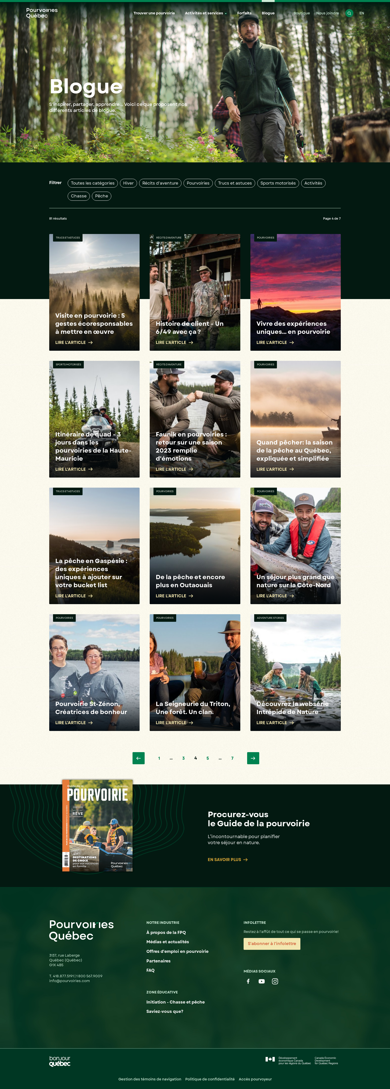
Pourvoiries (198, 183)
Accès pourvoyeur (255, 1079)
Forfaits (244, 13)
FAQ (150, 970)
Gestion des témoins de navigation (149, 1079)
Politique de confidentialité (210, 1079)
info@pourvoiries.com (69, 980)
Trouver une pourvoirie (154, 13)
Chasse (79, 196)
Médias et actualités (167, 942)
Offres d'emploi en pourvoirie (177, 951)
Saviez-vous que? (164, 1011)
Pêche (101, 196)
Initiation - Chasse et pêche (175, 1002)
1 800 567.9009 (89, 976)
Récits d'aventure (160, 183)
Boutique (302, 13)
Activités (313, 183)
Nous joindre (327, 13)
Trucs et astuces (235, 183)
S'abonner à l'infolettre (272, 944)
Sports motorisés (278, 183)
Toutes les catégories (93, 183)
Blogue (268, 13)
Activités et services (204, 13)
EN (361, 13)
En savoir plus (228, 860)
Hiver (128, 183)
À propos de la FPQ (166, 932)
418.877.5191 (63, 976)
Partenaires (158, 961)
